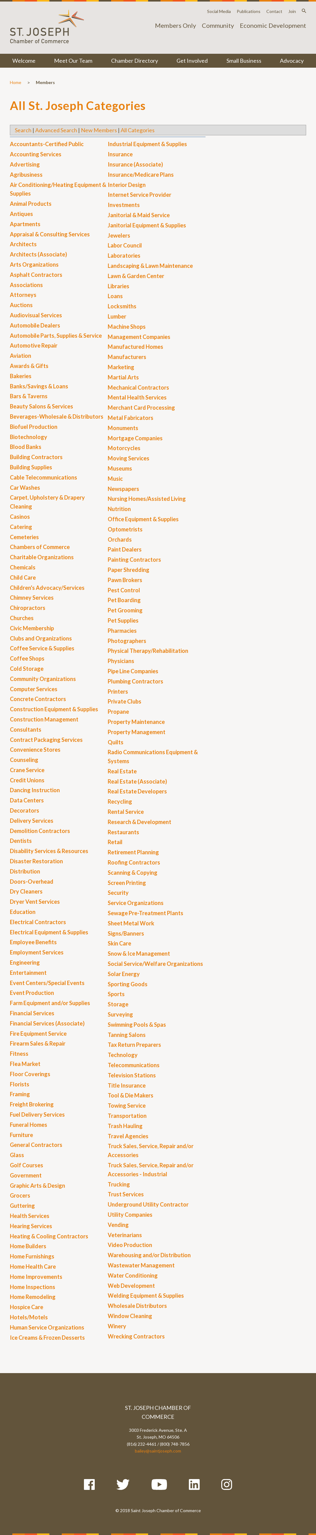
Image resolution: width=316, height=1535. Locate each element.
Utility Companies (130, 1214)
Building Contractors (36, 457)
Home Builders (28, 1246)
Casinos (20, 516)
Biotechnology (28, 436)
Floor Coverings (30, 1074)
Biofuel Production (33, 426)
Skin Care (119, 943)
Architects (23, 244)
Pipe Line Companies (133, 671)
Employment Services (37, 952)
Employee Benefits (33, 942)
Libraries (118, 286)
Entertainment (28, 972)
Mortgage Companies (135, 438)
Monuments (123, 428)
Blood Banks (25, 446)
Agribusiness (26, 174)
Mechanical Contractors (138, 387)
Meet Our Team (73, 60)
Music (115, 478)
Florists (19, 1084)
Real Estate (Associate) (137, 781)
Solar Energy (124, 973)
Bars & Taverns (29, 396)
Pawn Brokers (125, 580)
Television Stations (132, 1075)
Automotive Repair (33, 345)
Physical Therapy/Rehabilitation (148, 650)
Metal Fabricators (130, 417)
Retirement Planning (133, 852)
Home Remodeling (33, 1296)
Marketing (121, 367)
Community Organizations (43, 678)
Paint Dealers (125, 549)
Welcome (23, 60)
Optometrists (125, 529)
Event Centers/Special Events (47, 982)
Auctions (21, 305)
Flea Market (25, 1063)
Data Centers (27, 800)
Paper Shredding (128, 569)
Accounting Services (35, 154)
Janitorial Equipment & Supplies (147, 225)
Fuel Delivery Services (37, 1114)
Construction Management (44, 719)
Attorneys (23, 294)
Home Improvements (36, 1276)
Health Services (29, 1215)
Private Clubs (124, 701)
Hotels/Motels (29, 1317)
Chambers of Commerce (40, 546)
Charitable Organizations (42, 557)
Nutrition (119, 508)
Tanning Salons (127, 1034)
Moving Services (128, 458)
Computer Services (33, 689)
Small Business (244, 60)
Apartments (25, 224)
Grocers (20, 1195)
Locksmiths (122, 306)
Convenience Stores (35, 749)
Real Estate (122, 771)
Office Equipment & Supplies (143, 519)
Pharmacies (122, 630)
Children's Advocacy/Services (47, 587)
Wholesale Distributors (137, 1305)
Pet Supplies (123, 620)
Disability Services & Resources (49, 851)
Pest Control (124, 590)
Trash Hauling (125, 1126)
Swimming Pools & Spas (137, 1024)
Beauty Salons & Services (41, 406)
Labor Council (125, 245)
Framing (20, 1094)
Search (23, 130)
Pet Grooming (125, 610)
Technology (123, 1054)
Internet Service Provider (139, 194)
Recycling (120, 801)
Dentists (21, 840)
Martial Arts (123, 377)
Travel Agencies (128, 1136)
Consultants (25, 729)
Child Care (23, 577)
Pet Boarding (124, 600)
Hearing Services (31, 1226)
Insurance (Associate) (135, 164)
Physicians (121, 661)
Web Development (131, 1285)
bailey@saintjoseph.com (158, 1450)
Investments (124, 204)
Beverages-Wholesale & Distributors (56, 416)
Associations (26, 284)
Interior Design (127, 184)
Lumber (117, 316)
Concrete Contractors (38, 699)
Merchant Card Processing (141, 407)
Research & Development (139, 821)
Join (292, 11)
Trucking (119, 1184)
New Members (99, 130)
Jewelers (119, 235)
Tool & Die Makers (130, 1095)
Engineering (25, 962)
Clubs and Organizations (41, 638)
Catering (21, 526)
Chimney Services (32, 597)
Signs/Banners (126, 933)
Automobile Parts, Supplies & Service (56, 335)
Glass (17, 1155)
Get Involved (192, 60)
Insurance (120, 154)
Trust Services (126, 1194)
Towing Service (127, 1105)
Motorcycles (124, 448)
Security (118, 892)
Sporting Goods (128, 984)
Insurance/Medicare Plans (141, 174)
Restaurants (123, 832)
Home (15, 82)
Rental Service (126, 811)
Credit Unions (27, 780)
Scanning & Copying (132, 872)
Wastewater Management (141, 1265)
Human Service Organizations (47, 1327)
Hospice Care (26, 1307)
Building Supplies (31, 467)
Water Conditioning (133, 1275)
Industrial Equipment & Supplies (147, 144)
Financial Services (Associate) (47, 1023)
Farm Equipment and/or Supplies (50, 1003)
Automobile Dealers (35, 325)
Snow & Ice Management (139, 953)
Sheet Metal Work (131, 923)
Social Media (219, 11)
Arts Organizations (34, 264)
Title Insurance (127, 1085)
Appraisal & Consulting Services (50, 234)
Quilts (115, 742)
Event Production (32, 992)
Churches (22, 618)
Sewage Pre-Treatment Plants (145, 913)
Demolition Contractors (40, 830)
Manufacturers (127, 356)
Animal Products (31, 203)
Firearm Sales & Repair (37, 1043)
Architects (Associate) (38, 254)
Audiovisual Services (36, 315)
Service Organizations (136, 902)
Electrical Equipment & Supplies (49, 932)
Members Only (175, 25)
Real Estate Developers (137, 791)
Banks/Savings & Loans (39, 386)
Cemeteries (24, 537)
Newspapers (123, 488)
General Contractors (36, 1144)
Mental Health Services (137, 397)
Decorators (24, 810)
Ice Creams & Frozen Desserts (47, 1337)
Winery (117, 1326)
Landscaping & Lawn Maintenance (150, 265)
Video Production (130, 1244)
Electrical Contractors (38, 922)
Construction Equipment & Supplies (54, 709)
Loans (115, 296)
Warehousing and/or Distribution (149, 1255)
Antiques (21, 213)
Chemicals (22, 567)
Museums (120, 468)
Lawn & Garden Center (136, 276)
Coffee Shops (27, 658)
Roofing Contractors (134, 862)
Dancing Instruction (35, 790)
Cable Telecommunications (43, 477)
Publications (248, 11)
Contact (274, 11)
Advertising (25, 164)
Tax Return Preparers (134, 1044)
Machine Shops (127, 326)
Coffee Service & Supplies (42, 648)
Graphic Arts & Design (37, 1185)
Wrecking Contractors (136, 1336)
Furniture (21, 1134)
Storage (118, 1004)
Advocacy (292, 60)
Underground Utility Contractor (148, 1204)
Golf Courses (26, 1165)
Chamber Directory (134, 60)
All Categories (138, 130)
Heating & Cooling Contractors (49, 1236)
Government (26, 1175)
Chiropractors (27, 607)
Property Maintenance (136, 721)
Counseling (24, 759)
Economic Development (273, 25)
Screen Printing (127, 882)
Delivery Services (31, 820)
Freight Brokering (32, 1104)
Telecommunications (134, 1065)
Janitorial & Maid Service (139, 215)
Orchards (120, 539)
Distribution (25, 871)
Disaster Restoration (36, 861)
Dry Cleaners (26, 891)
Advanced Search (56, 130)
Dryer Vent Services (35, 901)
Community (218, 25)
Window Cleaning (130, 1316)
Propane (118, 711)
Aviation (20, 355)
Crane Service (27, 770)
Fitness (19, 1053)
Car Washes (25, 487)
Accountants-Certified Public (47, 144)
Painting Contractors (134, 559)
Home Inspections (32, 1286)
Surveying (120, 1014)
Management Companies (139, 336)
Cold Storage (27, 668)
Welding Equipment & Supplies (146, 1295)
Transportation (127, 1115)
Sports (116, 994)
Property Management (136, 732)
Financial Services (32, 1013)
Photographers (127, 640)
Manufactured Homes (135, 346)
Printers (118, 691)
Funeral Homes (28, 1124)
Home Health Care (33, 1266)
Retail (115, 842)
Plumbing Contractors (135, 681)
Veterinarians (125, 1235)
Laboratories (124, 255)
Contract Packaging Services (46, 739)
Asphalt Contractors (36, 274)
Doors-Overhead (31, 881)
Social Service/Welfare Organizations (155, 963)
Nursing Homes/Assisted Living (147, 498)
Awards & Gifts (29, 365)
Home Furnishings (32, 1256)
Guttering (22, 1205)
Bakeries (20, 376)
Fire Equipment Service (38, 1033)
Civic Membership (32, 628)
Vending (118, 1224)
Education (22, 911)
